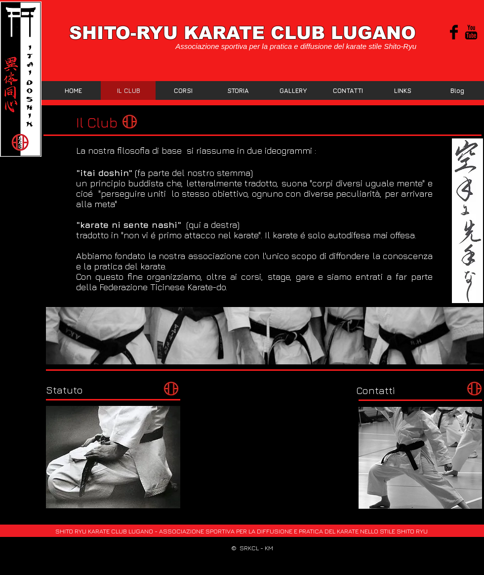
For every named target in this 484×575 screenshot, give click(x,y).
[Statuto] (64, 390)
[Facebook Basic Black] (453, 32)
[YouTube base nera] (471, 32)
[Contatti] (375, 390)
